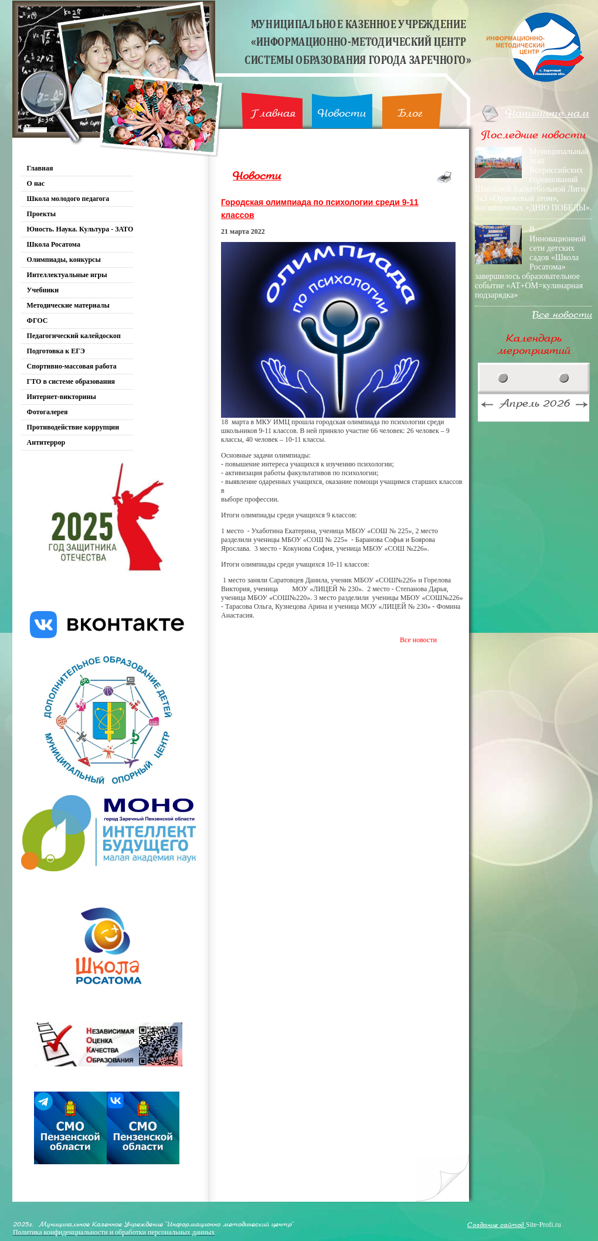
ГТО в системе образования (71, 381)
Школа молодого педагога (68, 199)
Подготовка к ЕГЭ (56, 351)
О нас (36, 183)
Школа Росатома (53, 244)
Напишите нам (547, 113)
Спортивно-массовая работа (72, 366)
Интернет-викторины (61, 397)
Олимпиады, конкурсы (64, 259)
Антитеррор (46, 442)
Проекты (41, 214)
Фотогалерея (47, 412)
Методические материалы (68, 305)
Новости (342, 113)
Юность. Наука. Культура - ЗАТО (80, 229)
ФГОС (37, 320)
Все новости (418, 640)
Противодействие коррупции (73, 427)
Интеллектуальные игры (67, 275)
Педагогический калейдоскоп (74, 336)
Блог (410, 113)
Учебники (43, 290)
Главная (272, 113)
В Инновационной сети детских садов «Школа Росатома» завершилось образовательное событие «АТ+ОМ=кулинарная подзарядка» (530, 262)
